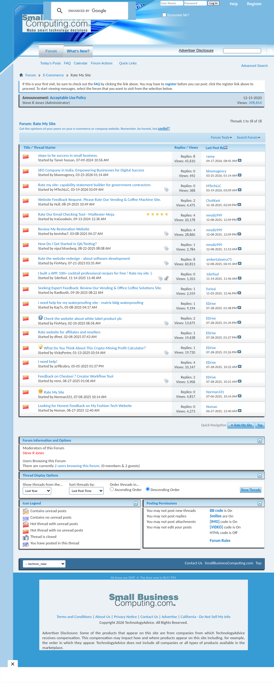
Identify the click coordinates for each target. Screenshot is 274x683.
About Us (102, 616)
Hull (57, 204)
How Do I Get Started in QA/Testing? (67, 243)
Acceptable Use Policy (68, 97)
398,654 (255, 102)
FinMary (60, 263)
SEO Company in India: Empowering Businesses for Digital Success (91, 170)
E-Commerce (53, 75)
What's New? (78, 51)
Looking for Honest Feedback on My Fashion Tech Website (85, 405)
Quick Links (128, 63)
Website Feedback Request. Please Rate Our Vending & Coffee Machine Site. (99, 199)
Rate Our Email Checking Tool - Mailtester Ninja (76, 214)
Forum (51, 51)
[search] (88, 10)
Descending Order (163, 489)
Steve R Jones (33, 102)
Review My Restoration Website (63, 229)
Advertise (169, 616)
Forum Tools (220, 137)
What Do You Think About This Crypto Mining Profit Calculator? (95, 348)
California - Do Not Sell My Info (205, 616)
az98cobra (62, 366)
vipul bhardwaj (65, 248)
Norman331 (63, 397)
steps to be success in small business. (68, 155)
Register (254, 4)
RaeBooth (61, 292)
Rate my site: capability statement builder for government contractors (94, 184)
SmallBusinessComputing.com (229, 563)
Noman (59, 410)
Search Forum (247, 137)
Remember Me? (175, 15)
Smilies (216, 516)
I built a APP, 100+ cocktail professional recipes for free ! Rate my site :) (95, 273)
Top (259, 425)
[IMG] (215, 521)
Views (193, 147)
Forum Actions (101, 63)
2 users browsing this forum (77, 465)
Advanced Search (254, 65)
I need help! (47, 361)
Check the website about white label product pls (83, 318)
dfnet (58, 337)
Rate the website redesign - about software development (84, 258)
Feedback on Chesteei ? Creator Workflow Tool (75, 376)
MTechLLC (61, 189)
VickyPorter (62, 353)
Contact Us (193, 563)
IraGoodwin (63, 219)
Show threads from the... (43, 484)
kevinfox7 (61, 234)
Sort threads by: (82, 484)
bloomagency (64, 175)
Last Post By (216, 148)
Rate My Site (54, 392)
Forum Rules (220, 540)
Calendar (81, 63)
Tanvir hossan (64, 160)
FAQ (67, 63)
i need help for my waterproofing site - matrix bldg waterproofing (90, 302)
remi (57, 381)
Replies (180, 147)
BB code (216, 510)
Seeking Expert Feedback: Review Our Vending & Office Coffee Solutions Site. (100, 288)
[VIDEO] (216, 527)
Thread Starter (45, 147)
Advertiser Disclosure (196, 50)
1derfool (60, 278)
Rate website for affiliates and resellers (69, 332)
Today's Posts (50, 63)
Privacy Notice (125, 616)
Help (234, 4)
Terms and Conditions (74, 616)
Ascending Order (126, 489)
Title (27, 147)
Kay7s (58, 307)
